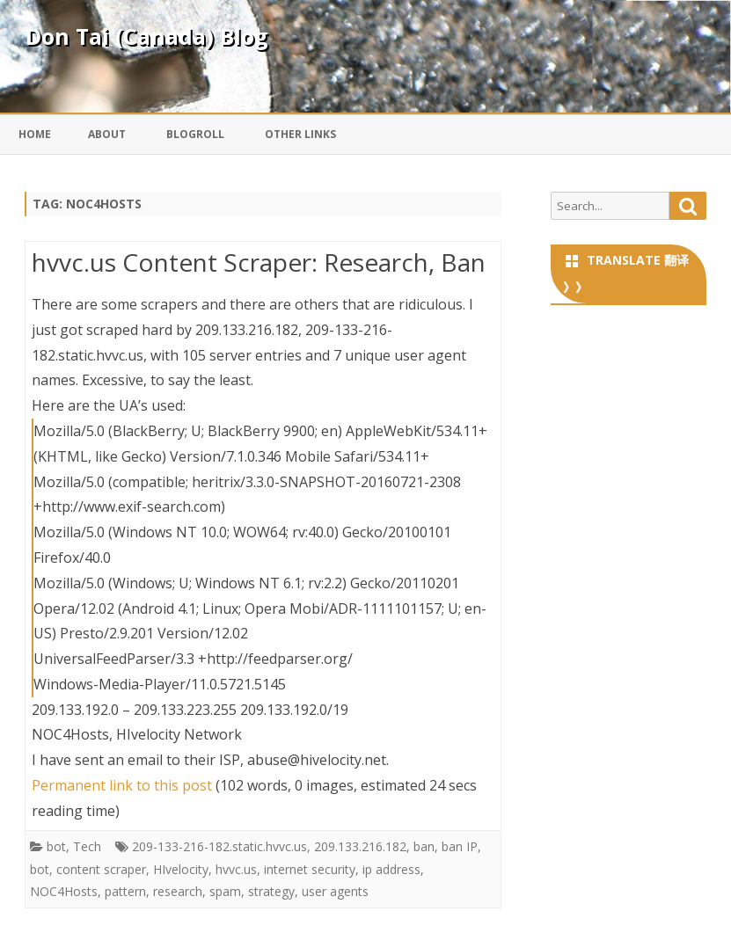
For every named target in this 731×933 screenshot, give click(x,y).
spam (225, 891)
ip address (391, 869)
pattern (125, 891)
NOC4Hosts (64, 891)
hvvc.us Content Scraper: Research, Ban (259, 262)
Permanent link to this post (122, 785)
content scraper (101, 869)
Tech (87, 846)
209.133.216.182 (360, 846)
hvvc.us (236, 869)
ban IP (460, 846)
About (107, 134)
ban (424, 846)
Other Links (300, 134)
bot (56, 846)
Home (34, 134)
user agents (335, 891)
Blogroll (195, 134)
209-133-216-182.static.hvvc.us (219, 846)
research (177, 891)
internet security (309, 869)
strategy (271, 891)
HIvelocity (180, 869)
